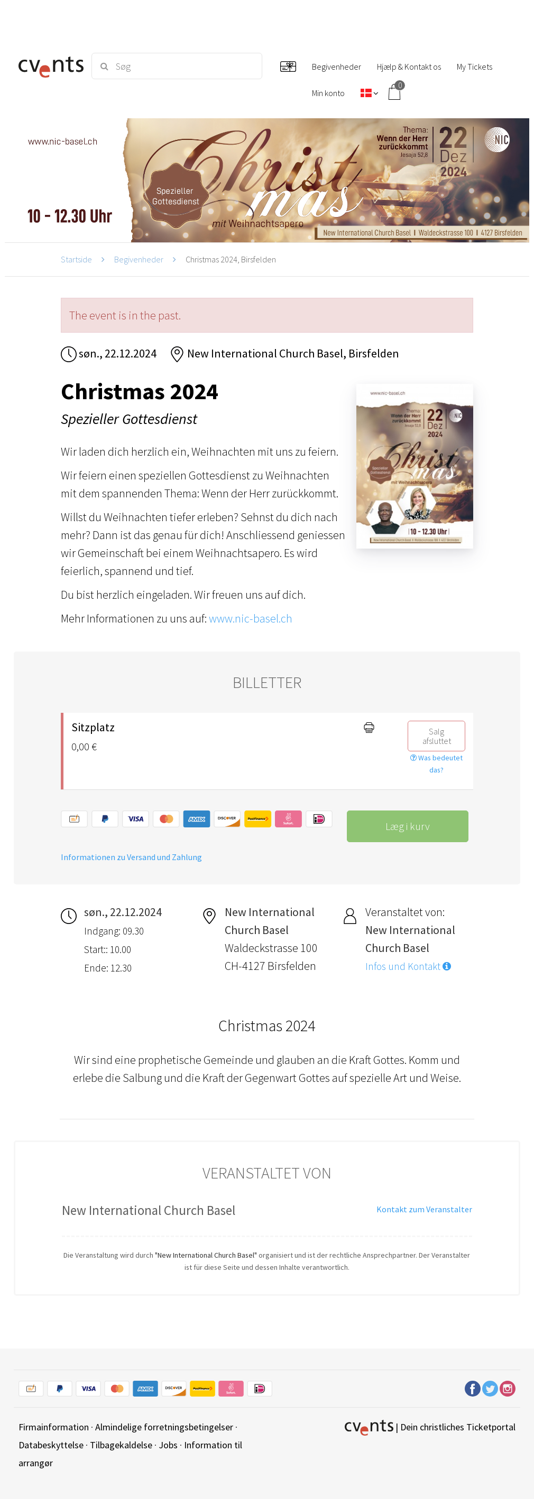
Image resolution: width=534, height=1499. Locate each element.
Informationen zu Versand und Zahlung (131, 857)
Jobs (168, 1445)
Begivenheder (138, 259)
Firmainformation (54, 1427)
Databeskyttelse (51, 1445)
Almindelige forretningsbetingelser (164, 1427)
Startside (76, 259)
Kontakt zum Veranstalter (424, 1209)
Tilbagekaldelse (121, 1445)
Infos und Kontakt (408, 966)
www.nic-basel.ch (250, 618)
